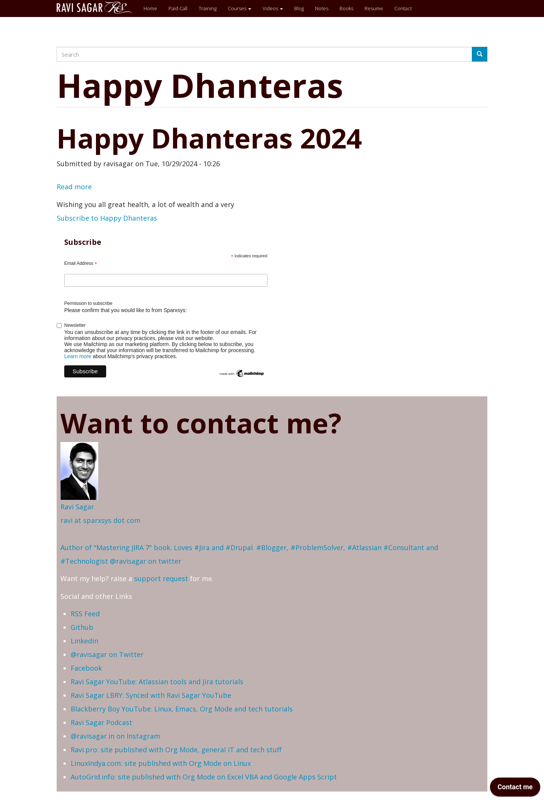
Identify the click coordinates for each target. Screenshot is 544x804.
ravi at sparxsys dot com (100, 520)
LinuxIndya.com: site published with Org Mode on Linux (161, 763)
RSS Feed (85, 613)
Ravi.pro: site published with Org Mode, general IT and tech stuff (176, 749)
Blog (299, 8)
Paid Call (177, 8)
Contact (403, 8)
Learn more (77, 356)
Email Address (80, 264)
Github (82, 627)
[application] (515, 789)
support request (161, 578)
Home (150, 8)
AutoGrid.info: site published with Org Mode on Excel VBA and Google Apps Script (204, 776)
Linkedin (84, 640)
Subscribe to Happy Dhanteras (107, 218)
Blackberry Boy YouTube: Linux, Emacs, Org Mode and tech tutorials (182, 708)
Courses (239, 8)
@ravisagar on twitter (145, 561)
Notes (321, 8)
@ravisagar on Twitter (107, 654)
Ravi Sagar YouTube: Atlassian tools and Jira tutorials (157, 681)
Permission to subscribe (88, 303)
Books (346, 8)
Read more (74, 186)
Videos (273, 8)
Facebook (86, 668)
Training (207, 8)
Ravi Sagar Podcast (101, 722)
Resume (374, 8)
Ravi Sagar (77, 506)
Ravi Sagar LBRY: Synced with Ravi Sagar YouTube (151, 695)
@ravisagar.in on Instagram (115, 736)
